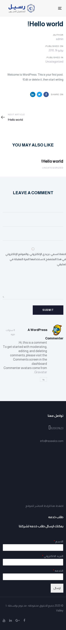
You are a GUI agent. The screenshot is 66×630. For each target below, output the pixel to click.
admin (59, 39)
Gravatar (40, 372)
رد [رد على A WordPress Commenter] (43, 379)
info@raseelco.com (51, 441)
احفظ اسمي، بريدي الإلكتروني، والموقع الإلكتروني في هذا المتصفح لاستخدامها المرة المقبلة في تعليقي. (35, 259)
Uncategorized (54, 61)
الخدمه (58, 570)
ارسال (57, 587)
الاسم (58, 541)
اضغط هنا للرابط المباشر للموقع (44, 505)
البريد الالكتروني (52, 556)
